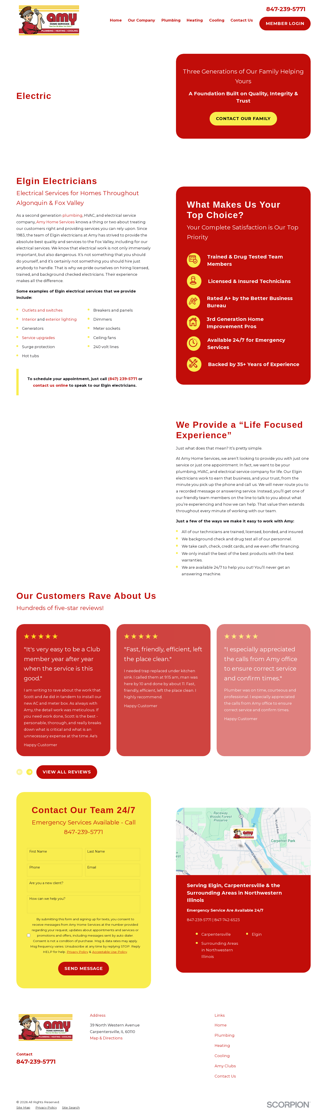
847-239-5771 (285, 9)
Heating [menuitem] (195, 20)
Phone (27, 867)
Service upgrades (31, 337)
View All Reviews (67, 772)
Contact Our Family (243, 118)
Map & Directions (106, 1038)
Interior (22, 319)
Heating (222, 1045)
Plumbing (225, 1035)
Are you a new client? (39, 883)
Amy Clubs (225, 1066)
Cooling (222, 1055)
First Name (31, 852)
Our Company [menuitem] (141, 20)
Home (221, 1025)
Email (84, 867)
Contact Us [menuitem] (241, 20)
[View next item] (29, 772)
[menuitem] (23, 1107)
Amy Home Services (48, 222)
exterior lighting (54, 319)
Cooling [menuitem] (216, 20)
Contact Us (225, 1076)
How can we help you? (40, 899)
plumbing (65, 215)
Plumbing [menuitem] (171, 20)
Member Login (285, 23)
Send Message (77, 968)
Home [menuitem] (116, 20)
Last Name (89, 852)
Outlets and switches (35, 310)
